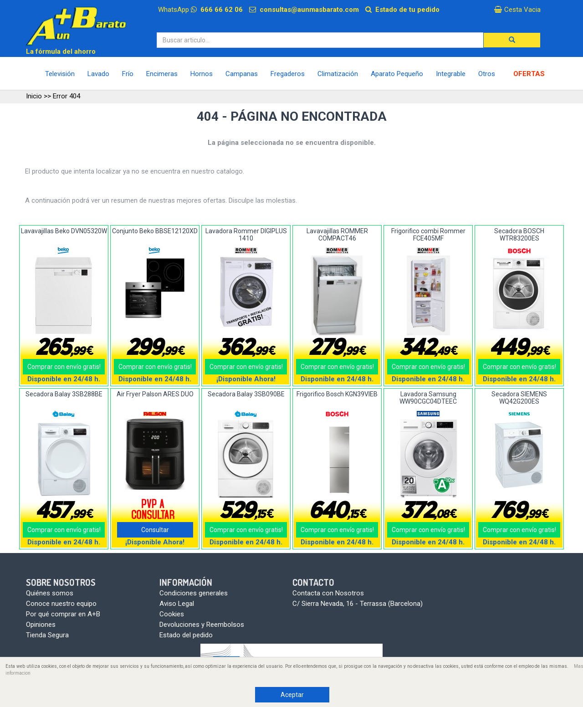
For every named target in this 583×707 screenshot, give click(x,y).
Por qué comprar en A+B (63, 614)
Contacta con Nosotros (328, 593)
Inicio (34, 96)
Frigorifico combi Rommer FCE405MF (428, 234)
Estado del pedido (186, 635)
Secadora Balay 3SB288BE (64, 394)
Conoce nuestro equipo (61, 603)
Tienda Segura (47, 635)
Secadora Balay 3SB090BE (246, 394)
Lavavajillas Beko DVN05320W (64, 231)
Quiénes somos (49, 593)
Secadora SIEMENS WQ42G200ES (519, 397)
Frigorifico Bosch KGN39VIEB (337, 394)
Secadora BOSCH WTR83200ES (519, 234)
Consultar (155, 529)
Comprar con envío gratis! (64, 366)
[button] (512, 40)
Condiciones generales (193, 593)
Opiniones (41, 624)
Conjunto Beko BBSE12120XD (155, 231)
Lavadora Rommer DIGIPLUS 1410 (246, 234)
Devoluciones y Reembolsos (201, 624)
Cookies (171, 614)
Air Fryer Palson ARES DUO (155, 394)
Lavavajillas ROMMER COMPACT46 (337, 234)
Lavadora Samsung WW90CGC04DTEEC (428, 397)
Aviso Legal (176, 603)
